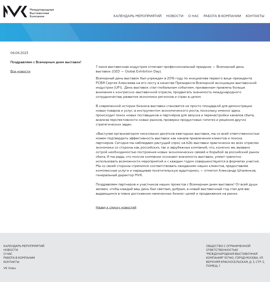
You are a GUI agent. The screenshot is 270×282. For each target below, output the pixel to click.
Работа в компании (222, 16)
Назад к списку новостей (116, 207)
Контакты (255, 16)
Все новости (20, 71)
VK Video (9, 268)
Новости (174, 16)
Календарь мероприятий (138, 16)
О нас (193, 16)
